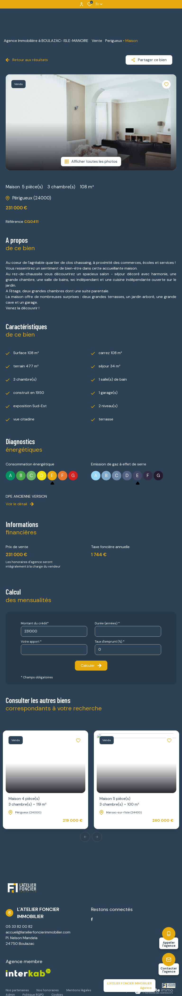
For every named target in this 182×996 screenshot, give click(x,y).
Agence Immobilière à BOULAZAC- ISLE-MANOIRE (46, 40)
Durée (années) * (107, 623)
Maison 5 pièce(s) (119, 801)
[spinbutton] (128, 649)
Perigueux (113, 40)
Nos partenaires (17, 990)
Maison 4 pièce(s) (27, 801)
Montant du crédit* (35, 623)
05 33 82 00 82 (19, 926)
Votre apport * (31, 642)
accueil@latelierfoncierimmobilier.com (38, 932)
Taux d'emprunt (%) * (109, 642)
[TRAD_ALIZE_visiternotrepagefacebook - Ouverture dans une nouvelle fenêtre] (92, 919)
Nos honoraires (47, 990)
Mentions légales (78, 990)
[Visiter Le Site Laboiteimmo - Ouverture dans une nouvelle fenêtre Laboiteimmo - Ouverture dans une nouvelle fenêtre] (153, 991)
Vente (97, 40)
